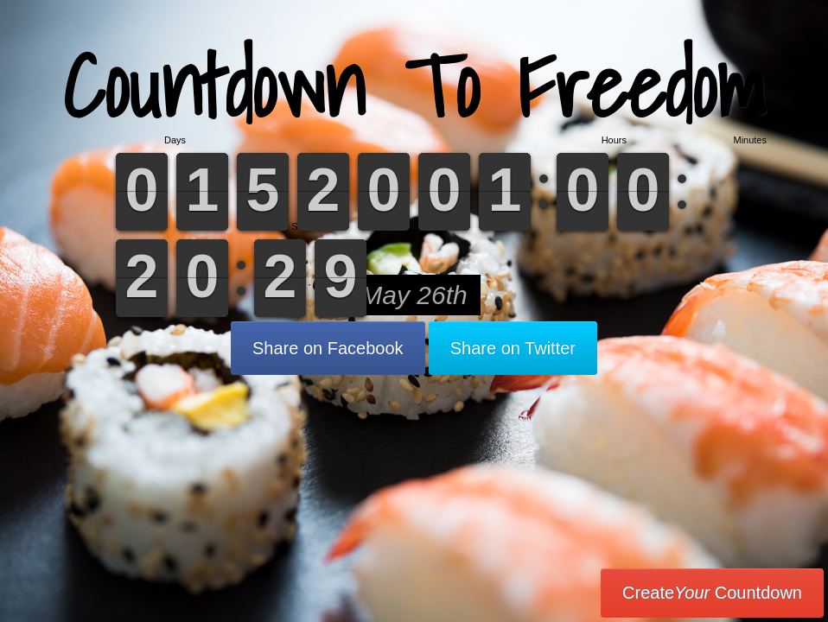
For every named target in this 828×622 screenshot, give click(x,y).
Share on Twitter (513, 348)
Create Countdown (712, 592)
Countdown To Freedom (414, 86)
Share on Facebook (328, 348)
